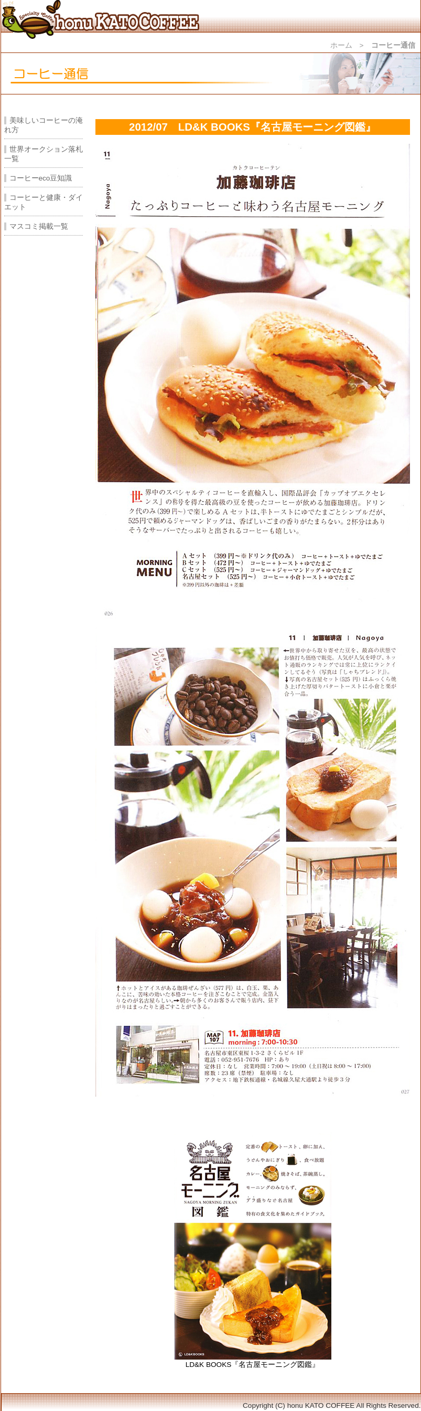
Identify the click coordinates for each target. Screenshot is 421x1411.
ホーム (341, 45)
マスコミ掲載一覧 (38, 226)
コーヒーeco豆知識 (40, 178)
